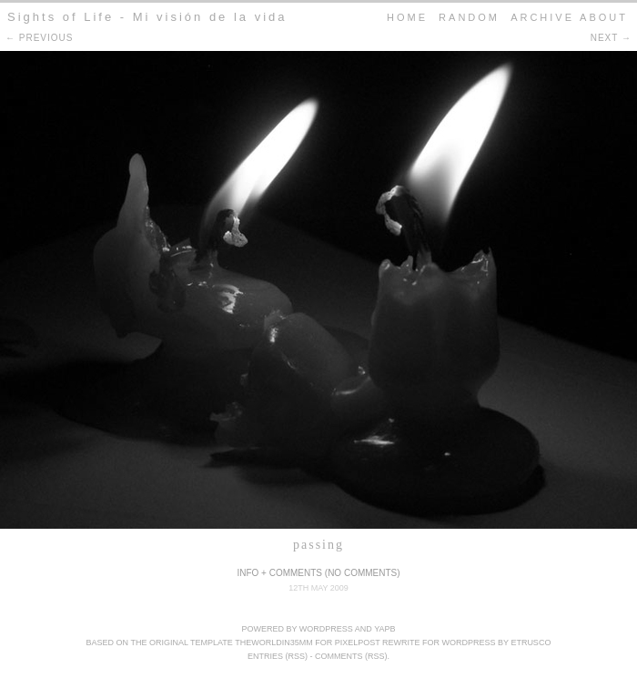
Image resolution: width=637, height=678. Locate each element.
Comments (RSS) (351, 656)
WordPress (326, 628)
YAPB (384, 628)
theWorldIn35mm (274, 642)
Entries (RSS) (278, 656)
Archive (542, 17)
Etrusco (531, 642)
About (604, 17)
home (407, 17)
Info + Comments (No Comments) (318, 573)
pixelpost (357, 642)
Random (469, 17)
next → (611, 38)
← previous (39, 38)
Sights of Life (60, 17)
